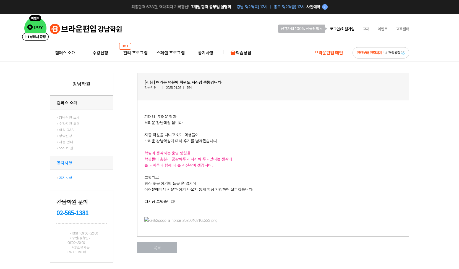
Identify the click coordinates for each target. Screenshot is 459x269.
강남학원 (81, 84)
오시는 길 (66, 147)
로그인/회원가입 (342, 29)
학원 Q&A (66, 129)
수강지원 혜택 (69, 123)
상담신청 (65, 135)
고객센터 (402, 29)
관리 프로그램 (135, 51)
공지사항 (205, 52)
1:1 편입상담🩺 (381, 53)
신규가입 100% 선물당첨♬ (301, 28)
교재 (366, 29)
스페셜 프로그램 (171, 52)
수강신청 (100, 52)
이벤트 (383, 29)
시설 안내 (66, 141)
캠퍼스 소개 (65, 52)
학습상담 (240, 53)
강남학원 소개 (69, 117)
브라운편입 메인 (329, 52)
